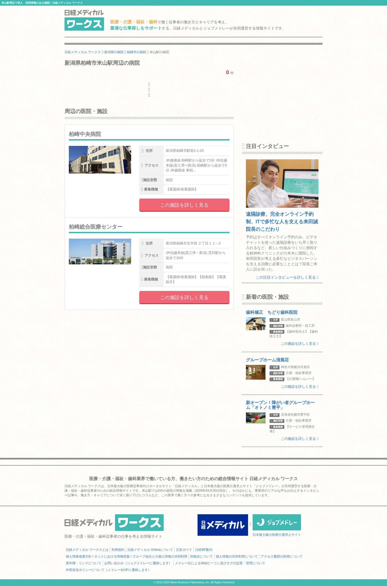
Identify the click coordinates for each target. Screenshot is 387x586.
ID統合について (201, 556)
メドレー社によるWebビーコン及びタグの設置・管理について (220, 563)
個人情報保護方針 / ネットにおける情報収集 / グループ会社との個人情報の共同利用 (126, 556)
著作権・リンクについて (83, 563)
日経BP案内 (203, 550)
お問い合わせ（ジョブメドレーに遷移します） (138, 563)
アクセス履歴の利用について (282, 556)
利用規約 (118, 550)
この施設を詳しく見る (184, 205)
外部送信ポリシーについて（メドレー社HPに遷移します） (108, 570)
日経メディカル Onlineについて (150, 550)
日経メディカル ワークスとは (87, 550)
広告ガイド (184, 550)
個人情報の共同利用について (237, 556)
